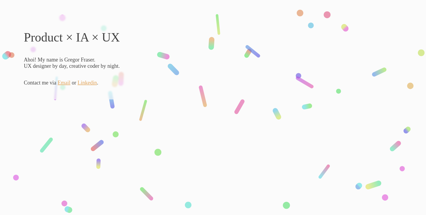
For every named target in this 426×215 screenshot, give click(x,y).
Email (63, 83)
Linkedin (87, 83)
